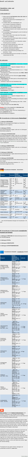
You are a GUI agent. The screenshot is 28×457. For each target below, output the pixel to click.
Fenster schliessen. (24, 456)
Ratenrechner (13, 141)
